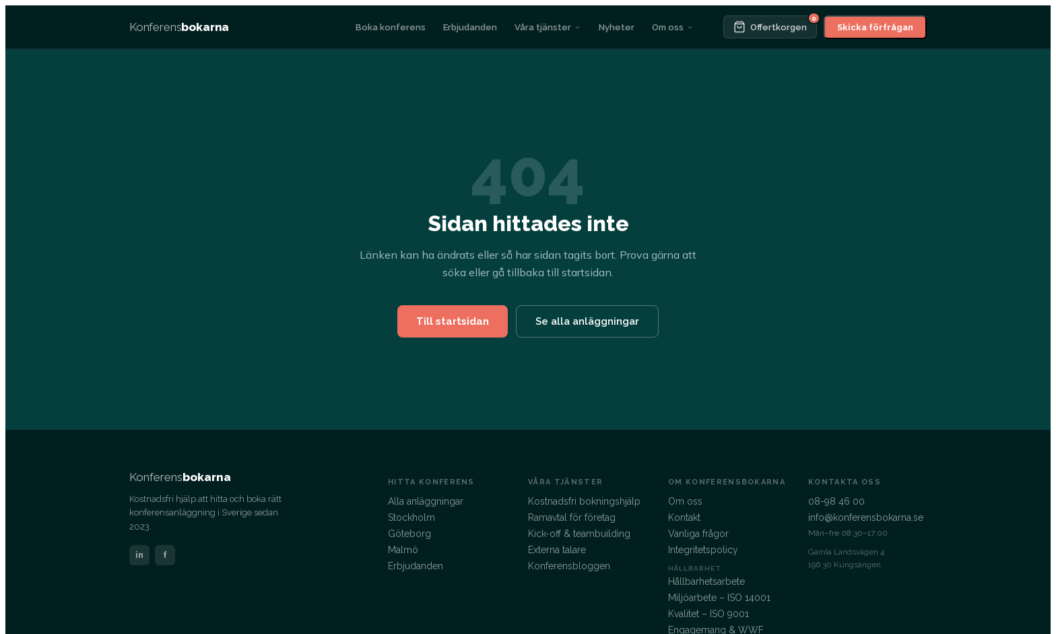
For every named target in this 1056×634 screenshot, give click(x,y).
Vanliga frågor (698, 533)
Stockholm (411, 517)
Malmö (403, 549)
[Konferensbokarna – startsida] (179, 27)
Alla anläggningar (425, 501)
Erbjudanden (470, 27)
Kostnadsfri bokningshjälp (584, 501)
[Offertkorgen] (770, 26)
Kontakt (684, 517)
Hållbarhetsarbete (706, 581)
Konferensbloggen (569, 566)
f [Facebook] (165, 555)
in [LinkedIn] (139, 555)
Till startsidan (452, 321)
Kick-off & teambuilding (579, 533)
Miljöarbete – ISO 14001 (719, 597)
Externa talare (557, 549)
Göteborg (409, 533)
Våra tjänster (548, 27)
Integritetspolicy (703, 549)
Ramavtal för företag (572, 517)
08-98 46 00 (836, 501)
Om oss (673, 27)
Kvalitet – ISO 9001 (708, 613)
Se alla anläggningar (587, 321)
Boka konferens (391, 27)
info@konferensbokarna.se (865, 517)
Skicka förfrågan (875, 27)
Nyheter (616, 27)
